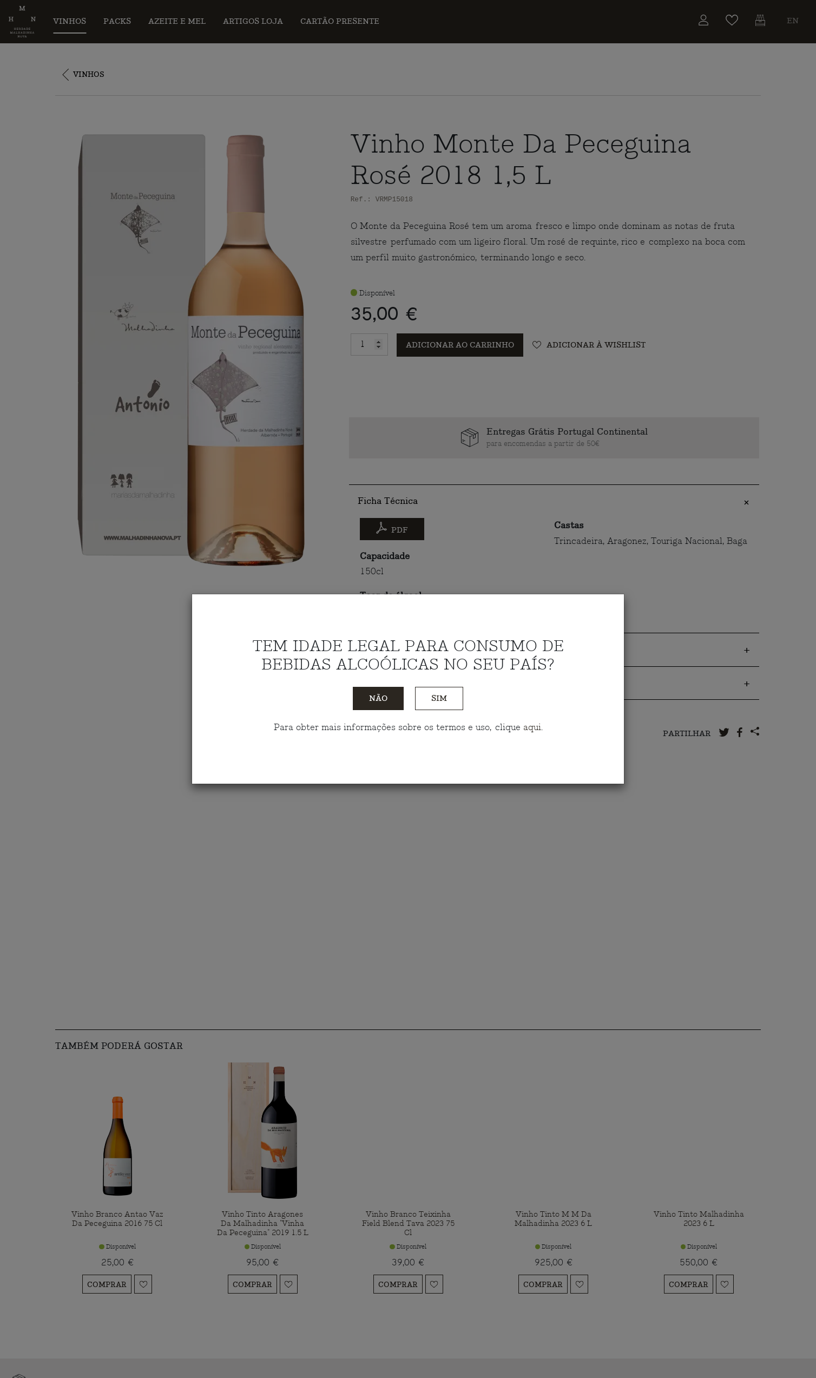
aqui (532, 727)
